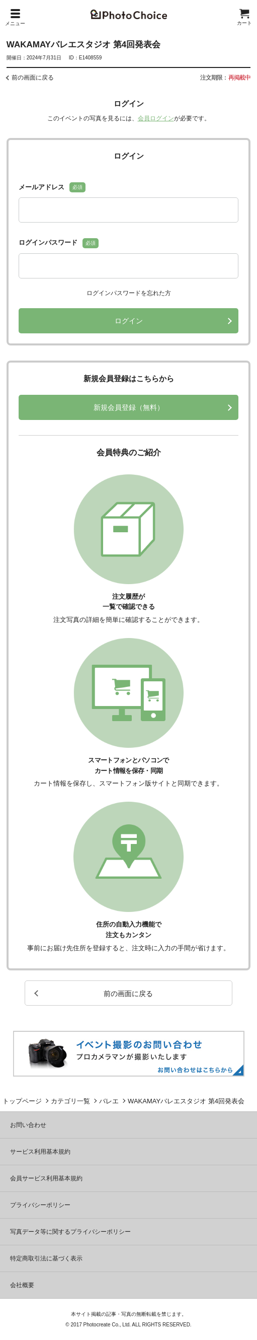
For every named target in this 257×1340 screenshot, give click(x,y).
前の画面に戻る (33, 77)
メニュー (15, 17)
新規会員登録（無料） (129, 407)
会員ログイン (156, 118)
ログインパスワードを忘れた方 (129, 293)
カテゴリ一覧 (70, 1101)
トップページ (22, 1101)
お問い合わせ (28, 1125)
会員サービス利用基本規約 (46, 1178)
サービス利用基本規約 (40, 1151)
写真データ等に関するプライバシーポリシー (70, 1231)
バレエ (109, 1101)
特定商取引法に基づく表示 (46, 1258)
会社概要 (22, 1285)
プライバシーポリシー (40, 1205)
